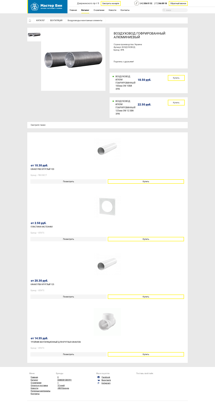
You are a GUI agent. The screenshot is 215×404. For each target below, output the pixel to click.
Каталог (85, 10)
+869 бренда (63, 388)
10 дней (61, 385)
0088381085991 (64, 380)
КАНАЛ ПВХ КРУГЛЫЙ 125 (42, 284)
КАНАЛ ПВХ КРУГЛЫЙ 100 (42, 169)
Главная (73, 10)
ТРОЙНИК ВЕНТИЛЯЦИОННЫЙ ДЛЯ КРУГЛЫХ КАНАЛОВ (56, 342)
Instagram (106, 383)
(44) (146, 3)
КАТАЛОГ (40, 20)
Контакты (125, 10)
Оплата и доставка (39, 385)
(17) (160, 3)
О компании (99, 10)
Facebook (106, 377)
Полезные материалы (40, 391)
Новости (112, 10)
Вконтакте (106, 380)
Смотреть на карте (110, 3)
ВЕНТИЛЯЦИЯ (56, 20)
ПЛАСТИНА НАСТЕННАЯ (42, 227)
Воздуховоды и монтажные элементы (85, 20)
